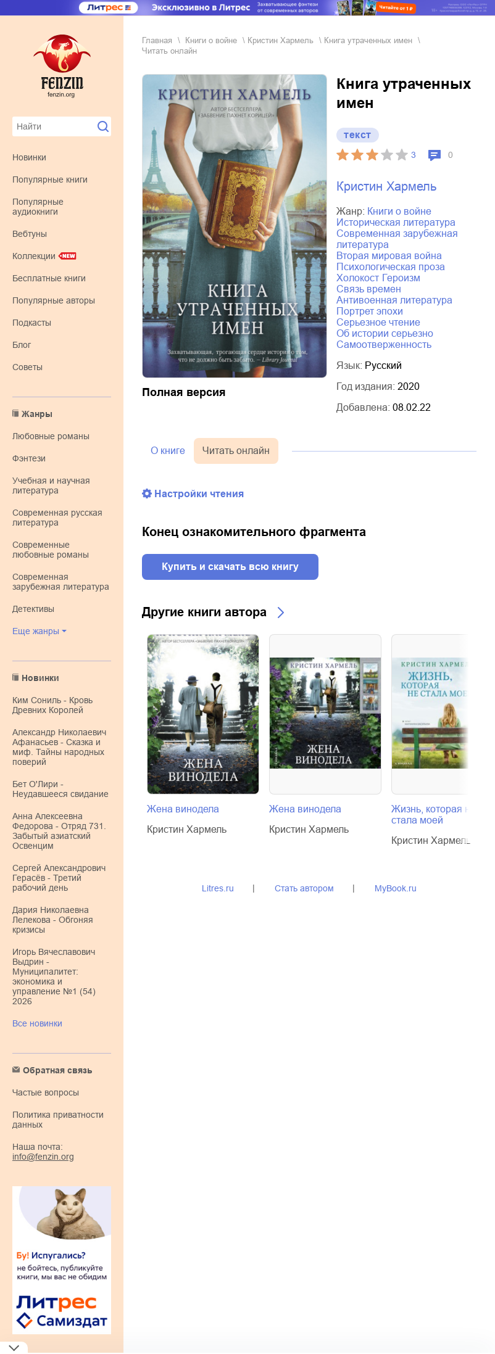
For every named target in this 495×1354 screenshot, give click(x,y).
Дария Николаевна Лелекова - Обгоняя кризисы (52, 920)
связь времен (368, 289)
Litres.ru (218, 888)
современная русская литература (57, 517)
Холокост (357, 278)
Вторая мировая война (389, 255)
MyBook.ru (396, 888)
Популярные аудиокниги (38, 207)
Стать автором (304, 888)
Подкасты (31, 323)
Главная (157, 40)
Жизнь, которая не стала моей (433, 814)
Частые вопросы (45, 1092)
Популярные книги (50, 179)
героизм (401, 278)
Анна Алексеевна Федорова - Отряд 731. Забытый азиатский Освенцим (59, 831)
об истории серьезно (384, 333)
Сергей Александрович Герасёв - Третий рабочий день (59, 878)
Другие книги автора (204, 612)
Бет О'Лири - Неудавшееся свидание (60, 789)
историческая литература (395, 222)
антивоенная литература (394, 300)
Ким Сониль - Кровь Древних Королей (52, 705)
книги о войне (211, 40)
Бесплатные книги (49, 278)
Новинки (29, 157)
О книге (168, 450)
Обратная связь (58, 1070)
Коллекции (34, 256)
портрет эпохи (369, 311)
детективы (33, 609)
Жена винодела (183, 809)
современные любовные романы (50, 549)
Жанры (37, 414)
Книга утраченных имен (368, 40)
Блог (21, 345)
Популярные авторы (53, 300)
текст (358, 135)
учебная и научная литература (51, 485)
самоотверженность (383, 344)
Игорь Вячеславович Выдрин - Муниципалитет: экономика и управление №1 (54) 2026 (54, 976)
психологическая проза (390, 267)
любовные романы (50, 436)
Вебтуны (29, 234)
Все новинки (37, 1023)
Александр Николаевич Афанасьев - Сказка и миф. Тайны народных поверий (59, 747)
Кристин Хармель (281, 40)
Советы (27, 367)
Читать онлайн (236, 450)
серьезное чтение (378, 322)
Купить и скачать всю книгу (230, 566)
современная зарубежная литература (60, 582)
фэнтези (29, 458)
